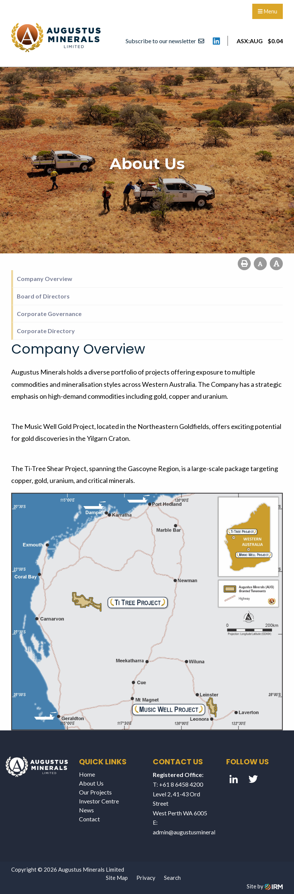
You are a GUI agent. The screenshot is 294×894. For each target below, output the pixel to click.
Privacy (145, 877)
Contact (89, 818)
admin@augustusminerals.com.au (195, 831)
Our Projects (95, 792)
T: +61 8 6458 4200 (178, 784)
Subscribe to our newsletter (165, 40)
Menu (267, 11)
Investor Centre (99, 801)
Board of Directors (43, 296)
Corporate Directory (46, 330)
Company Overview (44, 278)
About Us (91, 783)
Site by (265, 886)
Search (172, 877)
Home (87, 774)
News (86, 810)
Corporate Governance (49, 313)
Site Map (117, 877)
